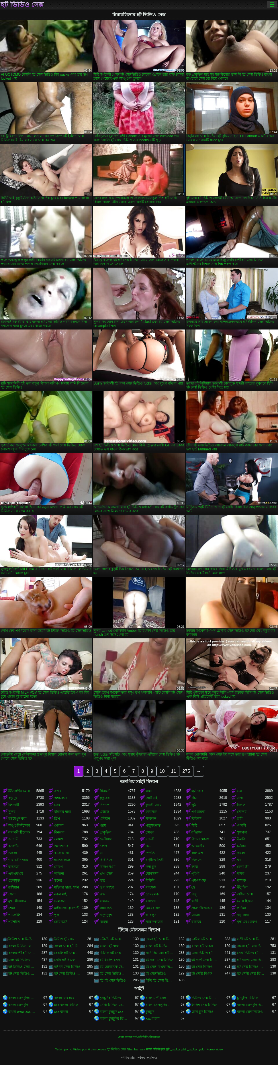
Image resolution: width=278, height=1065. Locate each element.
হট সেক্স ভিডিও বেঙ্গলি (114, 974)
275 (186, 771)
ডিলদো (196, 860)
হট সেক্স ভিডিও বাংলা (68, 974)
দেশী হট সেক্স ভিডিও (251, 939)
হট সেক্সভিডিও (156, 974)
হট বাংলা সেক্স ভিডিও (251, 960)
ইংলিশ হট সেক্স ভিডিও (68, 939)
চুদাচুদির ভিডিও (110, 998)
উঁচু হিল (242, 887)
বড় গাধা (242, 915)
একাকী (241, 825)
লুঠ (193, 805)
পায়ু (194, 894)
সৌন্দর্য (241, 812)
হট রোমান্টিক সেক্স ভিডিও (114, 967)
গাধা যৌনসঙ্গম (18, 860)
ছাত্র (102, 880)
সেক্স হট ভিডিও (19, 960)
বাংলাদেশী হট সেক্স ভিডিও (22, 953)
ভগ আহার (107, 887)
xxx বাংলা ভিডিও (66, 1005)
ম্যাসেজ (151, 887)
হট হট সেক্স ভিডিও (113, 980)
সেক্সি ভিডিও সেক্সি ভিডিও (114, 1005)
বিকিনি (150, 880)
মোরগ (58, 867)
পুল (56, 915)
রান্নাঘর (196, 922)
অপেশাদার (61, 846)
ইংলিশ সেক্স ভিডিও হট (22, 939)
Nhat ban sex (136, 1049)
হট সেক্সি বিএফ (201, 974)
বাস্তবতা (13, 867)
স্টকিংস (196, 819)
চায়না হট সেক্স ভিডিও (160, 939)
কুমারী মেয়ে (153, 805)
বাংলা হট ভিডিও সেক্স (160, 946)
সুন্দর (11, 812)
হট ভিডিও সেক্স (22, 4)
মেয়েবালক (153, 908)
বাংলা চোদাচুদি (18, 1005)
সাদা (240, 798)
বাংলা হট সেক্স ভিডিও (251, 946)
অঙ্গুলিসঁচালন (19, 825)
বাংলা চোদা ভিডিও (250, 1012)
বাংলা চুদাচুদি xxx (111, 1012)
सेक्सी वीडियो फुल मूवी (157, 1049)
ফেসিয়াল (106, 839)
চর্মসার (241, 846)
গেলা (11, 894)
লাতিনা (59, 874)
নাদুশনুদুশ (106, 915)
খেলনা (58, 825)
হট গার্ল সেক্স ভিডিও (205, 960)
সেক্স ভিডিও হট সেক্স (251, 953)
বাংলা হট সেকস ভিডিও (205, 946)
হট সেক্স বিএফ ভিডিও (160, 967)
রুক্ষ (102, 894)
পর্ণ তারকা (198, 812)
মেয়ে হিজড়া (245, 901)
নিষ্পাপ (104, 805)
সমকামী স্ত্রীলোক (19, 832)
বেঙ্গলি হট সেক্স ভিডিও (68, 953)
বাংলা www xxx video (22, 1012)
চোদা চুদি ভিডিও (202, 1012)
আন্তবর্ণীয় (198, 846)
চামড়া (150, 832)
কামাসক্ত (151, 812)
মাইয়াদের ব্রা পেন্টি (66, 908)
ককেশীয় (13, 846)
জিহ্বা (104, 922)
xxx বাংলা (61, 1012)
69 (193, 887)
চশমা (194, 867)
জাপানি (13, 839)
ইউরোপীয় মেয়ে (19, 791)
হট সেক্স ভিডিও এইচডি (251, 967)
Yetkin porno (63, 1049)
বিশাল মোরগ (200, 839)
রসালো (151, 901)
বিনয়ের (59, 832)
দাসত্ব (240, 874)
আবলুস (151, 915)
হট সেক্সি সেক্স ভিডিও (251, 974)
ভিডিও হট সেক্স (110, 953)
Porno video (214, 1049)
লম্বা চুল (151, 867)
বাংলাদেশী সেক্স (156, 998)
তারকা (12, 853)
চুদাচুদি (150, 1012)
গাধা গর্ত (105, 908)
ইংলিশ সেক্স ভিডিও (204, 1005)
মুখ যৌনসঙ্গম (17, 901)
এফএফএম (15, 874)
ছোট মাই (151, 798)
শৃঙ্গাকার (242, 832)
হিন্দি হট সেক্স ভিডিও (160, 980)
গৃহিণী (195, 874)
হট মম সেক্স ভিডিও (67, 967)
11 (173, 771)
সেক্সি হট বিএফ (64, 960)
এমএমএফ (198, 880)
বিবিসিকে (106, 860)
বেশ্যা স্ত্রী (242, 867)
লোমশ (58, 839)
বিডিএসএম (107, 867)
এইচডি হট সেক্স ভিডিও (114, 939)
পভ (148, 846)
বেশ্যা (103, 846)
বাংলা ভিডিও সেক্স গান (22, 946)
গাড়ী (194, 901)
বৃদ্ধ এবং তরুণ (247, 922)
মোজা (195, 915)
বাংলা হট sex (109, 946)
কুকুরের (105, 798)
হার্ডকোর (197, 791)
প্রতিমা (241, 908)
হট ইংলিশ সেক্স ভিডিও (114, 960)
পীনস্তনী (105, 791)
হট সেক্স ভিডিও (202, 967)
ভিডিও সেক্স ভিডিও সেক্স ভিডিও (205, 998)
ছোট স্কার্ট (60, 922)
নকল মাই (60, 894)
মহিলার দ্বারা (62, 812)
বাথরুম (104, 901)
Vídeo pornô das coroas (89, 1049)
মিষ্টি (194, 825)
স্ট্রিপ (57, 819)
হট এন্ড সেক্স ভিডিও (159, 960)
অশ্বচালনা (60, 798)
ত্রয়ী (239, 819)
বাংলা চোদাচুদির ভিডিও (22, 998)
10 (162, 771)
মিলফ (241, 805)
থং (239, 860)
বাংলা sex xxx (64, 998)
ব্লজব (58, 791)
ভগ (239, 791)
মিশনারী (13, 805)
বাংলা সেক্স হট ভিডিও (68, 946)
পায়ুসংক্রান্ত (153, 825)
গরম (103, 825)
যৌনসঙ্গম (152, 874)
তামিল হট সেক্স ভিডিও (205, 939)
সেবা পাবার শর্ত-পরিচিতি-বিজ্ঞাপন (139, 1037)
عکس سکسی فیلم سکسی (187, 1049)
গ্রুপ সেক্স (106, 874)
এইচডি (104, 812)
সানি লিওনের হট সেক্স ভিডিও (160, 953)
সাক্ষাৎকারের (154, 922)
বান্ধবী (150, 839)
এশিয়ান (105, 819)
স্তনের (58, 880)
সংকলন (151, 819)
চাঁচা (194, 798)
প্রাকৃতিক (105, 832)
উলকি (241, 839)
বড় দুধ (12, 798)
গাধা (149, 791)
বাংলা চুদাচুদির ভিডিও (114, 1019)
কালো (241, 853)
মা (101, 853)
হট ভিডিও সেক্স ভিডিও (22, 967)
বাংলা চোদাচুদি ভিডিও (251, 1005)
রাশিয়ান (13, 887)
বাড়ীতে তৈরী (155, 860)
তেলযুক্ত (14, 880)
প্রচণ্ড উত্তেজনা (201, 908)
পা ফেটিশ (14, 915)
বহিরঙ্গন (196, 832)
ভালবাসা (60, 901)
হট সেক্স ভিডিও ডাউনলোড (22, 974)
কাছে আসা (61, 853)
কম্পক (241, 880)
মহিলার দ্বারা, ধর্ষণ (66, 887)
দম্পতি (150, 853)
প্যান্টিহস (14, 922)
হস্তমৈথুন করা (17, 819)
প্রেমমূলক (152, 894)
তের (57, 805)
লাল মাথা (197, 853)
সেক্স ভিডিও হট (202, 953)
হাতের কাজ (62, 860)
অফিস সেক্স (245, 894)
